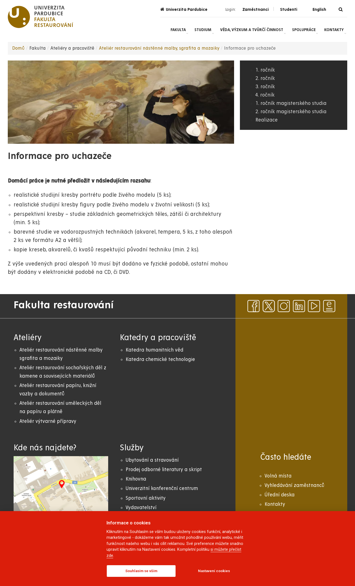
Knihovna (136, 479)
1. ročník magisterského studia (290, 103)
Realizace (266, 120)
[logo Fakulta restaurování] (40, 16)
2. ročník (265, 78)
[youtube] (314, 306)
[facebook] (253, 306)
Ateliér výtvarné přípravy (47, 421)
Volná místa (278, 476)
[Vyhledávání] (341, 9)
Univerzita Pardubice (183, 9)
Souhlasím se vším (141, 571)
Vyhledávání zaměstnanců (294, 485)
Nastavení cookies (214, 571)
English (319, 9)
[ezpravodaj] (329, 306)
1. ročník (265, 70)
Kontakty (334, 29)
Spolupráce (304, 29)
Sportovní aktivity (146, 498)
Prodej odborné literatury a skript (164, 469)
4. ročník (265, 95)
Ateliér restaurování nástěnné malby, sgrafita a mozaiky (159, 48)
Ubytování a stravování (152, 460)
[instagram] (284, 306)
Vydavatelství (141, 507)
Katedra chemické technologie (160, 359)
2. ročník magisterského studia (290, 111)
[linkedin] (299, 306)
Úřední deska (280, 494)
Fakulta (178, 29)
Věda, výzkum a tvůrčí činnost (251, 29)
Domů (18, 48)
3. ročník (265, 86)
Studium (202, 29)
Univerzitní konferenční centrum (162, 488)
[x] (269, 306)
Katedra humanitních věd (154, 350)
